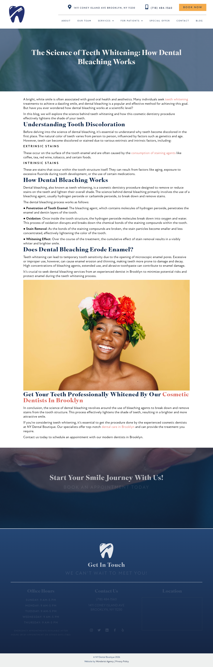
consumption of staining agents (153, 153)
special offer (160, 21)
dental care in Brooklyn (118, 427)
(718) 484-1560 (161, 8)
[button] (106, 21)
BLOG (199, 21)
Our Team (84, 21)
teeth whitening (176, 99)
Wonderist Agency (105, 661)
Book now (192, 7)
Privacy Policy (122, 661)
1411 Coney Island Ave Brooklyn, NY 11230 (104, 7)
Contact (183, 21)
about (66, 21)
